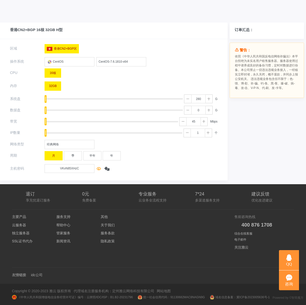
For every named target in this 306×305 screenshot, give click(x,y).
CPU (14, 73)
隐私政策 (108, 241)
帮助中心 (63, 225)
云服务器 (19, 225)
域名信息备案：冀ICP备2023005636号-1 (240, 297)
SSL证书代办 (22, 241)
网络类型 (17, 144)
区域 (13, 48)
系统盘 (15, 99)
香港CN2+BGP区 (62, 47)
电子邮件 (240, 239)
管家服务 (63, 233)
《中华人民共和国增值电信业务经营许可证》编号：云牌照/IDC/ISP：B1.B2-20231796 (72, 297)
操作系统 (17, 61)
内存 (13, 86)
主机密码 (17, 168)
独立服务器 (21, 233)
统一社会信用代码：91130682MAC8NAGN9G (171, 297)
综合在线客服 (243, 233)
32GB (53, 85)
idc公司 (37, 275)
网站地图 (164, 291)
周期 (13, 155)
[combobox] (69, 61)
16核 (53, 72)
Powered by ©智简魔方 (287, 297)
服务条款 (108, 233)
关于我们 (108, 225)
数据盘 (15, 110)
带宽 (13, 121)
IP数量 (15, 133)
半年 (92, 154)
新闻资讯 (63, 241)
